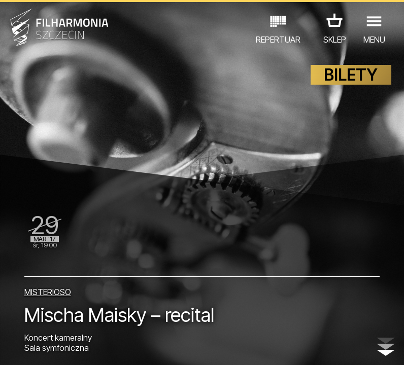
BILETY (351, 75)
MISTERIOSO (47, 292)
